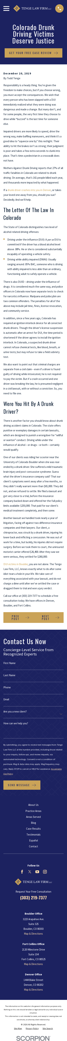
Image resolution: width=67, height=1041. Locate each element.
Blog (33, 822)
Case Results (33, 828)
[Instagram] (45, 872)
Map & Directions (33, 933)
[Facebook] (22, 872)
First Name (9, 663)
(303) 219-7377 (33, 897)
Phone (7, 687)
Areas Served (33, 817)
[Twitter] (30, 872)
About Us (33, 805)
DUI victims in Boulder (15, 564)
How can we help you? (15, 723)
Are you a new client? (15, 711)
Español (33, 840)
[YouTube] (37, 872)
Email (6, 699)
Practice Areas (33, 811)
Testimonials (33, 834)
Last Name (9, 675)
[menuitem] (18, 1029)
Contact (33, 846)
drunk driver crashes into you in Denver (29, 190)
